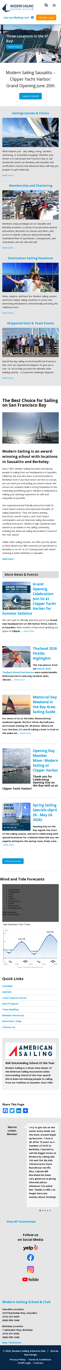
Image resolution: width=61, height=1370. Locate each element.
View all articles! (13, 861)
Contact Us (8, 1027)
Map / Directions (11, 1342)
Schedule (7, 986)
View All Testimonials (21, 1221)
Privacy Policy (17, 1359)
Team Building (10, 1009)
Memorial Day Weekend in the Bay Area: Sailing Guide (45, 704)
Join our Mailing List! (16, 17)
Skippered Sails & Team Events (30, 323)
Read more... (8, 175)
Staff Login (24, 1362)
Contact (38, 1362)
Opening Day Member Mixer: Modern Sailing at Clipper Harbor (45, 760)
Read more (28, 631)
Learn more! (15, 46)
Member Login (46, 17)
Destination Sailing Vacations (30, 258)
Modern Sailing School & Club (26, 1302)
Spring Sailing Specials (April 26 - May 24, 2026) (45, 812)
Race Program (10, 1003)
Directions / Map (11, 1021)
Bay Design (30, 1354)
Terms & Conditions (39, 1359)
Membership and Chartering (30, 185)
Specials (7, 991)
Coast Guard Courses (14, 997)
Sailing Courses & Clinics (30, 113)
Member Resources (13, 1015)
